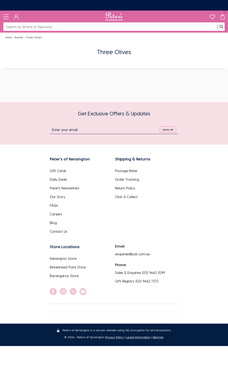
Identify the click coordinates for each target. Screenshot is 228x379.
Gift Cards (58, 171)
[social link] (53, 291)
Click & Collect (126, 197)
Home (8, 37)
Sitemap (157, 337)
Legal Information (138, 337)
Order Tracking (127, 179)
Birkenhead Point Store (68, 267)
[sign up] (168, 129)
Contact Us (58, 231)
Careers (56, 214)
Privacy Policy (114, 337)
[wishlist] (212, 16)
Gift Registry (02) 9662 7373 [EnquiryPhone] (137, 281)
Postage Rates (126, 171)
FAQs (54, 205)
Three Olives (34, 37)
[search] (221, 26)
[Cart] (222, 16)
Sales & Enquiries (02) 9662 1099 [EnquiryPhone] (140, 273)
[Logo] (114, 16)
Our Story (57, 197)
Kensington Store (63, 258)
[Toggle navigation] (6, 16)
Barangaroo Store (64, 276)
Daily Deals (58, 179)
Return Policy (125, 188)
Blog (53, 223)
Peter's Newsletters (64, 188)
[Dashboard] (16, 16)
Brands (19, 37)
